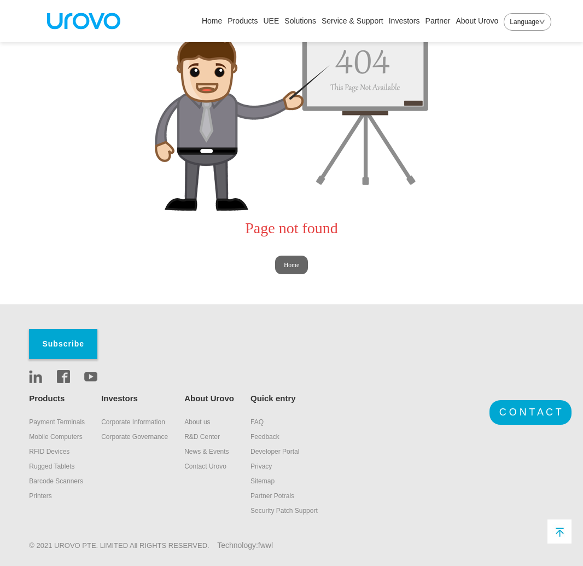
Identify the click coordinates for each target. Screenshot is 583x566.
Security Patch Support (284, 510)
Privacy (261, 466)
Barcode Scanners (56, 481)
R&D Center (202, 437)
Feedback (264, 437)
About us (197, 422)
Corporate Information (133, 422)
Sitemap (262, 481)
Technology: (237, 545)
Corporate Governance (134, 437)
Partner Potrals (272, 496)
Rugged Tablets (51, 466)
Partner (438, 20)
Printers (40, 496)
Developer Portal (274, 451)
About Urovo (477, 20)
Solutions (300, 20)
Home (212, 20)
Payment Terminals (57, 422)
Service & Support (352, 20)
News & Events (206, 451)
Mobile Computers (55, 437)
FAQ (257, 422)
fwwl (265, 545)
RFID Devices (49, 451)
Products (243, 20)
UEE (271, 20)
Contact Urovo (205, 466)
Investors (404, 20)
